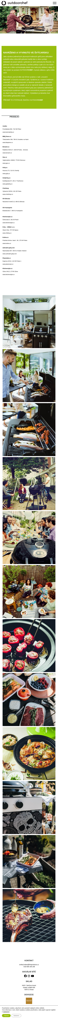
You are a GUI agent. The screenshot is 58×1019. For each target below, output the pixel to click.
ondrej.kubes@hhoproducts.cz (29, 964)
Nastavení (16, 1015)
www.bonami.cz (7, 153)
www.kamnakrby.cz (8, 132)
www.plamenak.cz (8, 264)
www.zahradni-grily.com (10, 254)
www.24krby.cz (7, 233)
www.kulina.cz (7, 243)
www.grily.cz (6, 173)
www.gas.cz (6, 163)
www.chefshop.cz (8, 194)
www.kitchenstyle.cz (9, 222)
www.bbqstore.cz (8, 142)
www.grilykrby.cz (7, 184)
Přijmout (6, 1015)
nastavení (6, 1012)
